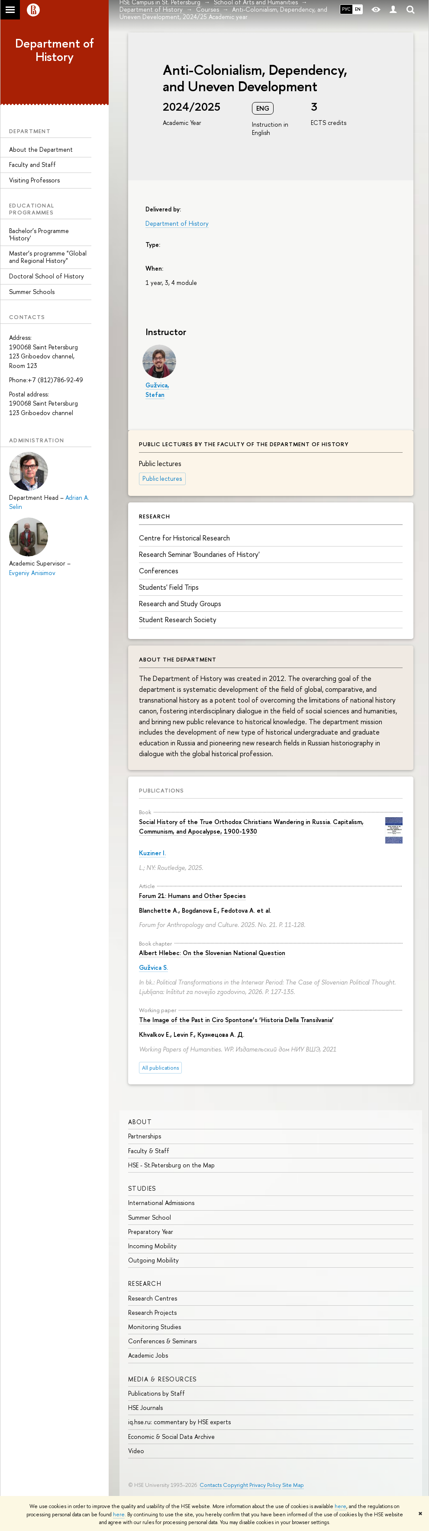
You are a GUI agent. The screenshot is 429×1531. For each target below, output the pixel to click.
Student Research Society (177, 619)
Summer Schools (32, 292)
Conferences (158, 570)
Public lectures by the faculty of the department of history (243, 444)
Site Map (293, 1485)
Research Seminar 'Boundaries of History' (199, 554)
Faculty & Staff (148, 1151)
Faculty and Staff (32, 164)
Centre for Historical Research (184, 538)
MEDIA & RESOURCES (162, 1379)
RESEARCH (144, 1283)
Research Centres (152, 1298)
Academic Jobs (148, 1355)
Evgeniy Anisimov (32, 573)
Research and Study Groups (180, 603)
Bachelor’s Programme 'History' (39, 234)
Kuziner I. (152, 853)
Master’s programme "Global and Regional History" (48, 257)
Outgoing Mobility (153, 1260)
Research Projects (152, 1312)
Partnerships (144, 1136)
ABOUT (140, 1122)
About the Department (41, 149)
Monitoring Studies (154, 1327)
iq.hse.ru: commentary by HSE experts (179, 1422)
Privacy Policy (265, 1485)
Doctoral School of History (46, 276)
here (340, 1506)
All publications (160, 1067)
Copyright (235, 1485)
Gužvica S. (153, 967)
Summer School (149, 1217)
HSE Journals (145, 1407)
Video (136, 1451)
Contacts (211, 1485)
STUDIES (142, 1188)
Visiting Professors (34, 180)
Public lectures (162, 479)
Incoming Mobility (152, 1246)
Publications (161, 790)
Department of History (54, 50)
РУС (346, 9)
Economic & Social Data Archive (171, 1436)
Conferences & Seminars (162, 1341)
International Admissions (161, 1203)
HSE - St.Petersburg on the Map (171, 1165)
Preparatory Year (150, 1231)
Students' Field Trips (169, 587)
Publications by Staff (156, 1393)
